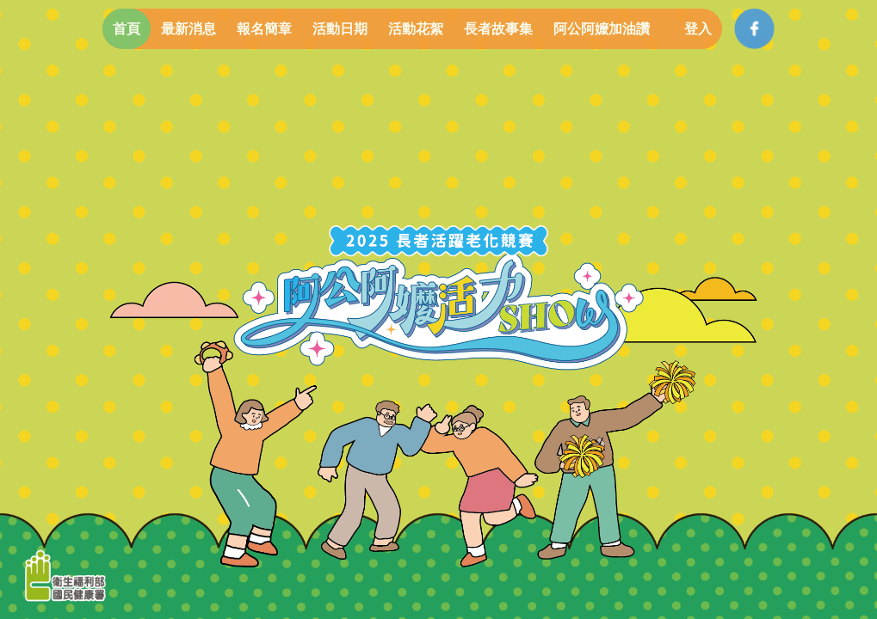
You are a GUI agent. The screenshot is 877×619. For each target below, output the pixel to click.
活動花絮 (415, 28)
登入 (698, 28)
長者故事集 (498, 28)
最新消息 (188, 28)
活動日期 (339, 28)
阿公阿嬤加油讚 (601, 28)
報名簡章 (264, 28)
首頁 (126, 28)
